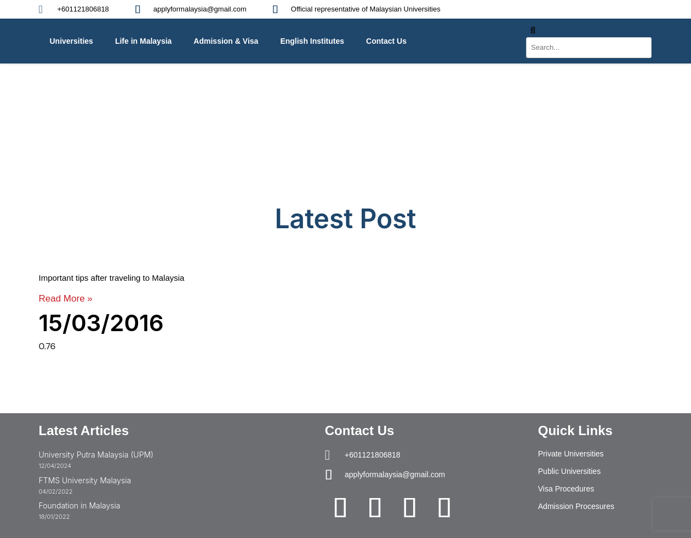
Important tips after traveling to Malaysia (112, 277)
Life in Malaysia (143, 41)
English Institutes (312, 41)
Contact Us (386, 41)
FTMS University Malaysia (85, 480)
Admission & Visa (225, 41)
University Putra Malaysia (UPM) (96, 454)
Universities (71, 41)
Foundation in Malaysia (80, 505)
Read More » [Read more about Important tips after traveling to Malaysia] (66, 298)
